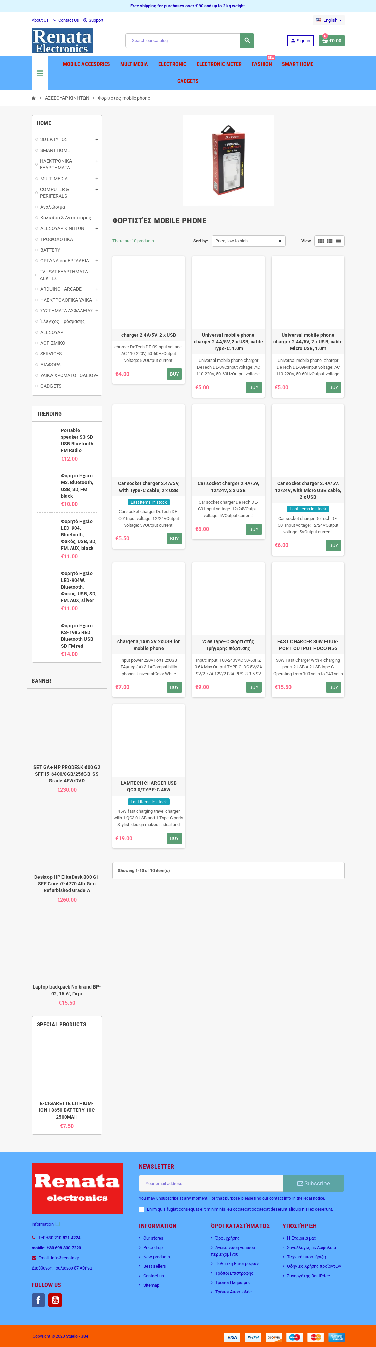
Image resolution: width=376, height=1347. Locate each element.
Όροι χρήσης (227, 1238)
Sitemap (151, 1285)
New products (156, 1256)
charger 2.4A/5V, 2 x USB (148, 335)
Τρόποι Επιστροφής (234, 1273)
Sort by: (200, 240)
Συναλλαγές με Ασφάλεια (311, 1247)
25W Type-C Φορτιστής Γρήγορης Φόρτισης (228, 645)
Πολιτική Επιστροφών (237, 1263)
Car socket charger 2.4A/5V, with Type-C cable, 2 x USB (149, 487)
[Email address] (211, 1183)
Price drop (153, 1247)
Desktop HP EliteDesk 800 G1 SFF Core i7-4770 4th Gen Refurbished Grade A (66, 883)
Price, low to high (231, 240)
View (306, 240)
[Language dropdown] (329, 20)
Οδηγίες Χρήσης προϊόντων (314, 1266)
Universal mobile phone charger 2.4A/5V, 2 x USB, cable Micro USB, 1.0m (308, 341)
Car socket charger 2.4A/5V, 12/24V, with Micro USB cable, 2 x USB (308, 490)
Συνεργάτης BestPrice (308, 1275)
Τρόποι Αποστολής (233, 1291)
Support (93, 20)
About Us (40, 20)
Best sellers (154, 1266)
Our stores (153, 1238)
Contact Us (66, 20)
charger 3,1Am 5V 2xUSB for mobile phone (148, 645)
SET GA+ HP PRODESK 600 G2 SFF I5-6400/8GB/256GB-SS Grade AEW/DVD (66, 773)
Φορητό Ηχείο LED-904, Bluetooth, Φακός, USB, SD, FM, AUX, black (78, 535)
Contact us (153, 1275)
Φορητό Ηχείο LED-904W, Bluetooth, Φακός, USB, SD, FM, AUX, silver (78, 587)
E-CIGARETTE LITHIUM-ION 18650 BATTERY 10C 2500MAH (67, 1110)
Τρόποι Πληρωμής (233, 1282)
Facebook (38, 1300)
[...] (57, 1224)
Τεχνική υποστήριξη (306, 1256)
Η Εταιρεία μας (301, 1238)
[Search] (189, 40)
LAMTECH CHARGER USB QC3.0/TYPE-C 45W (149, 786)
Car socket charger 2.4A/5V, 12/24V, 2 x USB (228, 487)
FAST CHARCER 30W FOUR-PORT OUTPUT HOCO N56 (308, 645)
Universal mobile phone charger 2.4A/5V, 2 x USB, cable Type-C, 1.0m (228, 341)
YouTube (55, 1300)
